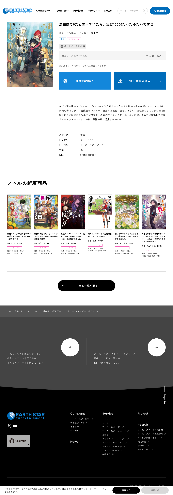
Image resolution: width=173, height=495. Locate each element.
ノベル (36, 311)
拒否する (155, 490)
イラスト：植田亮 (88, 33)
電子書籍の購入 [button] (139, 81)
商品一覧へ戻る (80, 285)
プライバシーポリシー (91, 488)
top (9, 311)
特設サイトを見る (71, 46)
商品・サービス (22, 311)
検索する (145, 11)
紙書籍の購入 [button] (85, 81)
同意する (126, 490)
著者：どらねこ (67, 33)
